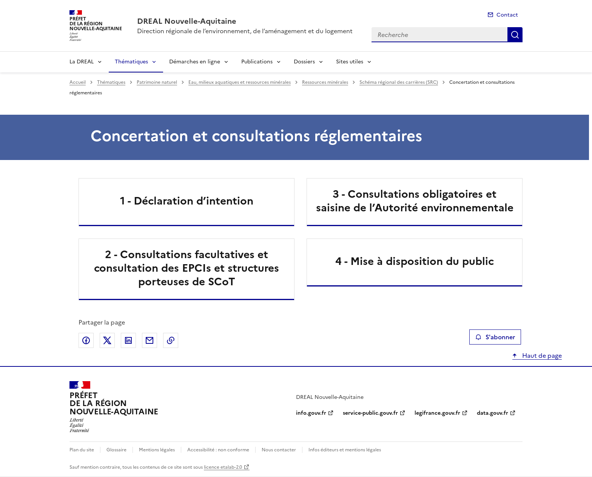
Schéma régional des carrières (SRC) (398, 82)
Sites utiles (349, 62)
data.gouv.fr (492, 413)
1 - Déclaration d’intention (186, 201)
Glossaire (116, 449)
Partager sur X (107, 340)
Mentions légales (157, 449)
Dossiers (304, 62)
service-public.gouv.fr (370, 413)
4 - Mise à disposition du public (414, 261)
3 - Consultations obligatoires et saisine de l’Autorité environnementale (414, 200)
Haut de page (541, 355)
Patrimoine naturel (157, 82)
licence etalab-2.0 (223, 467)
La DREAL (81, 62)
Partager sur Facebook (86, 340)
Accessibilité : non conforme (218, 449)
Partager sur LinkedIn (128, 340)
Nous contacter (279, 449)
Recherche (515, 34)
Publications (257, 62)
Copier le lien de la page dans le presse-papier (170, 340)
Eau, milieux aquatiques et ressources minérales (239, 82)
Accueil (77, 82)
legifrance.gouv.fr (437, 413)
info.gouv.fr (311, 413)
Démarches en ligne (194, 62)
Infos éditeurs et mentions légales (344, 449)
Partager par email (149, 340)
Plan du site (81, 449)
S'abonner (495, 337)
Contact (507, 15)
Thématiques (131, 62)
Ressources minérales (325, 82)
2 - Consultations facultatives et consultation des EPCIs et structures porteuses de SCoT (186, 268)
